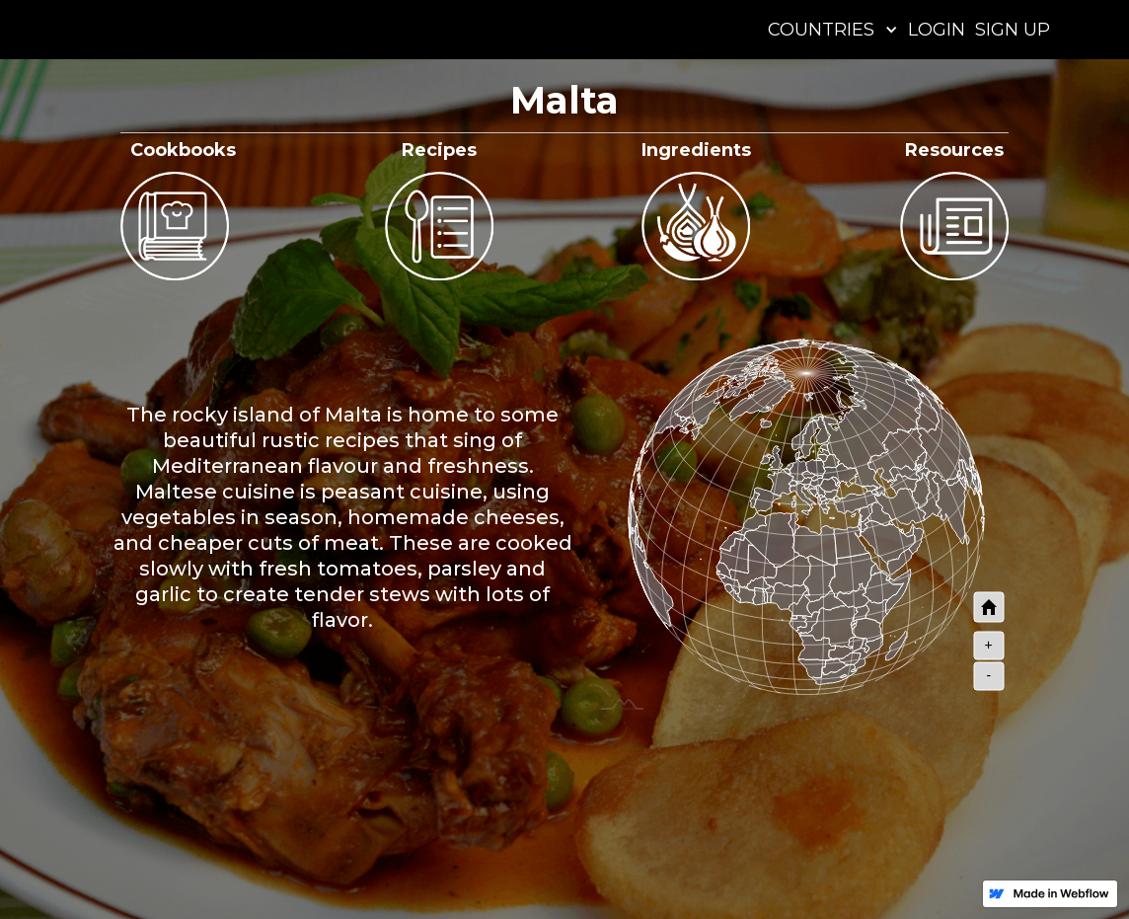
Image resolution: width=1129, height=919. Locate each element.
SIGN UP (1012, 29)
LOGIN (936, 29)
